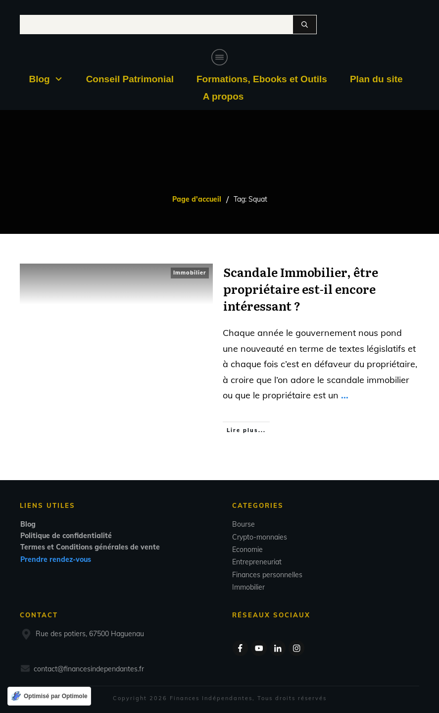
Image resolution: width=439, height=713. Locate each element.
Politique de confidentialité (66, 535)
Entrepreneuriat (257, 561)
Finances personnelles (267, 574)
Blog (28, 524)
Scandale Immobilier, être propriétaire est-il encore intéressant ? (300, 288)
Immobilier (189, 272)
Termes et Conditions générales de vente (90, 547)
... (344, 395)
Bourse (243, 524)
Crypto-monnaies (259, 537)
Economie (247, 549)
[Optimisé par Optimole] (49, 696)
